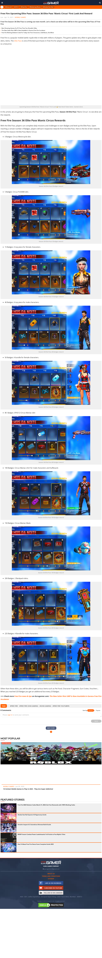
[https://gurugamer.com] (51, 862)
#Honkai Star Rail (48, 7)
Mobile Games (20, 17)
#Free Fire (24, 7)
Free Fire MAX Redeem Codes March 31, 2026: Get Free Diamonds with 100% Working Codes (46, 805)
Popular (98, 710)
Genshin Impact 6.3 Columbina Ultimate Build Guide (34, 824)
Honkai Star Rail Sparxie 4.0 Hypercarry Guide (32, 815)
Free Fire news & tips (23, 696)
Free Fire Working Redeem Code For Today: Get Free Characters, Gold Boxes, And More (28, 33)
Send (96, 721)
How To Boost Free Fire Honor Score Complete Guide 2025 (36, 844)
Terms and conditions (51, 876)
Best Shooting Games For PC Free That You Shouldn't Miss (19, 28)
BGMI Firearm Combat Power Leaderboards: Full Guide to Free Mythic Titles (41, 834)
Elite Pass (18, 41)
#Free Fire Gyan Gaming (28, 706)
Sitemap (51, 879)
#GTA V (16, 7)
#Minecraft (8, 7)
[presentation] (8, 706)
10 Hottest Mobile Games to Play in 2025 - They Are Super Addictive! (28, 789)
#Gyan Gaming (45, 706)
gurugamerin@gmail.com (52, 869)
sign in (10, 715)
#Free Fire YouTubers (61, 706)
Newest (90, 710)
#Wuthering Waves (35, 7)
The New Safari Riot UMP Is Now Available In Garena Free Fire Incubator (23, 30)
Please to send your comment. (16, 715)
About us (51, 874)
